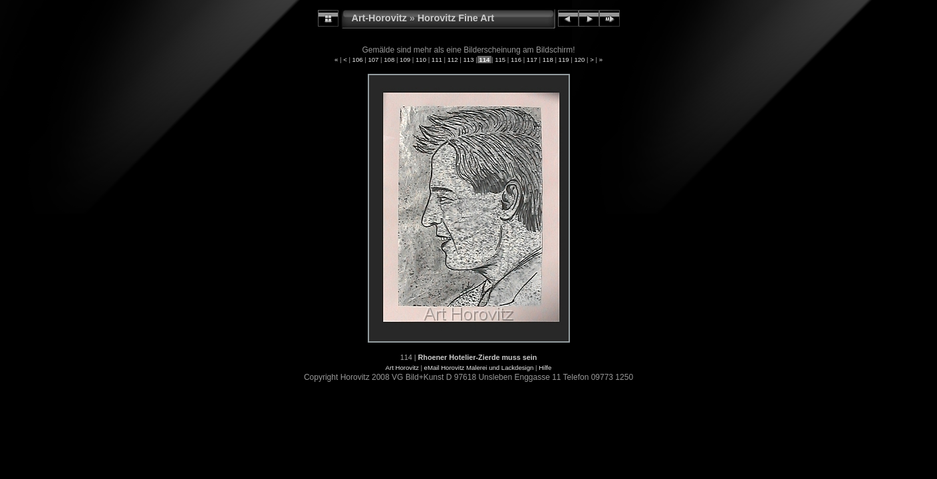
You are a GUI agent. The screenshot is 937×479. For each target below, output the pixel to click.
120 (580, 59)
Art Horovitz (402, 367)
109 (405, 59)
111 (437, 59)
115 (500, 59)
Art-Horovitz (379, 18)
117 (532, 59)
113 (468, 59)
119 (564, 59)
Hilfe (545, 367)
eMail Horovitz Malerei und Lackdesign (479, 367)
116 (516, 59)
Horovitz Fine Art (456, 18)
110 (421, 59)
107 (373, 59)
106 (357, 59)
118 (548, 59)
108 (389, 59)
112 (453, 59)
